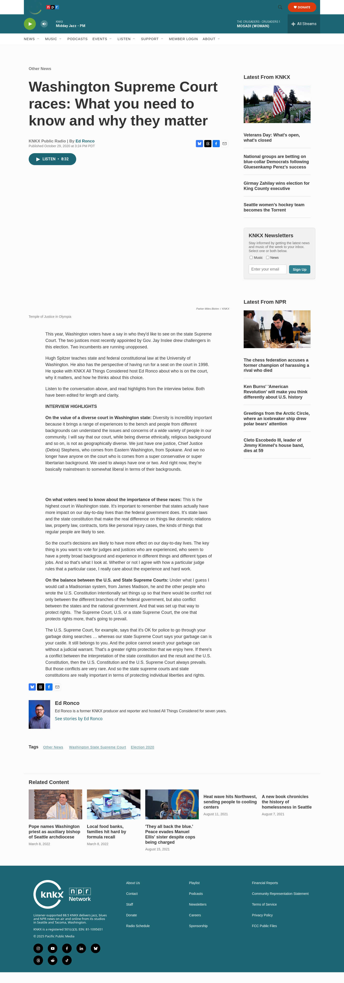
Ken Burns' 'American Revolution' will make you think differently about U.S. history (275, 402)
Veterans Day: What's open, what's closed (272, 148)
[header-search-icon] (282, 13)
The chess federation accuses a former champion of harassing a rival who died (276, 376)
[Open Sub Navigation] (38, 50)
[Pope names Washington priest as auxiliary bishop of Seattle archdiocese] (55, 815)
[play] (30, 35)
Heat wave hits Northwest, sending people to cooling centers (230, 812)
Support (150, 50)
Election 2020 (142, 758)
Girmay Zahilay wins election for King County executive (277, 197)
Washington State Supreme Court (97, 758)
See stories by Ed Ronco (78, 729)
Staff (129, 915)
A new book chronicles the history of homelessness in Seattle (287, 812)
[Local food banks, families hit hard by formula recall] (113, 815)
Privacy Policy (262, 926)
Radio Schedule (138, 937)
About (209, 50)
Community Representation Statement (280, 904)
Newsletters (197, 915)
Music (51, 50)
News (29, 50)
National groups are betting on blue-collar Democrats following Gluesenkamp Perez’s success (276, 172)
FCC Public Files (264, 937)
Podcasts (77, 50)
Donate (307, 13)
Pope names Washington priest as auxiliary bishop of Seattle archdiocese (54, 842)
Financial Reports (265, 894)
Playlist (194, 894)
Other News (40, 79)
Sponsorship (198, 937)
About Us (133, 894)
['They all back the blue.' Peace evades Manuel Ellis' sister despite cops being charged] (172, 815)
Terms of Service (264, 915)
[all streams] (304, 34)
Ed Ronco (85, 152)
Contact (132, 904)
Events (99, 50)
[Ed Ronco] (39, 725)
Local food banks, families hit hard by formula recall (106, 842)
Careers (195, 926)
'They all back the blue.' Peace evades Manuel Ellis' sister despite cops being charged (170, 845)
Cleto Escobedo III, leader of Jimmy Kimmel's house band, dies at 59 (274, 456)
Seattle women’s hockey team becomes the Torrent (274, 218)
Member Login (183, 50)
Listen (124, 50)
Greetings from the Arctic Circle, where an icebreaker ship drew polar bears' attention (277, 429)
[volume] (44, 34)
